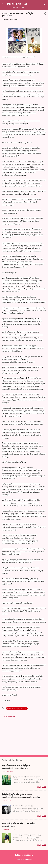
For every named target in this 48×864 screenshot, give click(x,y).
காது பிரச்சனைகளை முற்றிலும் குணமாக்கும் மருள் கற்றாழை (16, 766)
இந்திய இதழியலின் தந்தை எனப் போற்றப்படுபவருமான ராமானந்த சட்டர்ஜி (21, 795)
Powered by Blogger (24, 855)
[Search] (45, 4)
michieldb (28, 859)
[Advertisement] (24, 735)
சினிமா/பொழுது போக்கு (17, 708)
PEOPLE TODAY (17, 4)
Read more (41, 787)
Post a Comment (10, 716)
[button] (45, 14)
